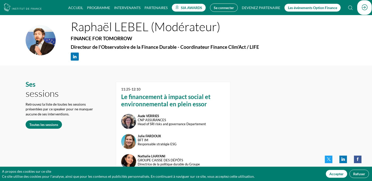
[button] (189, 8)
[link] (75, 7)
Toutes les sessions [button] (43, 124)
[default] (261, 7)
